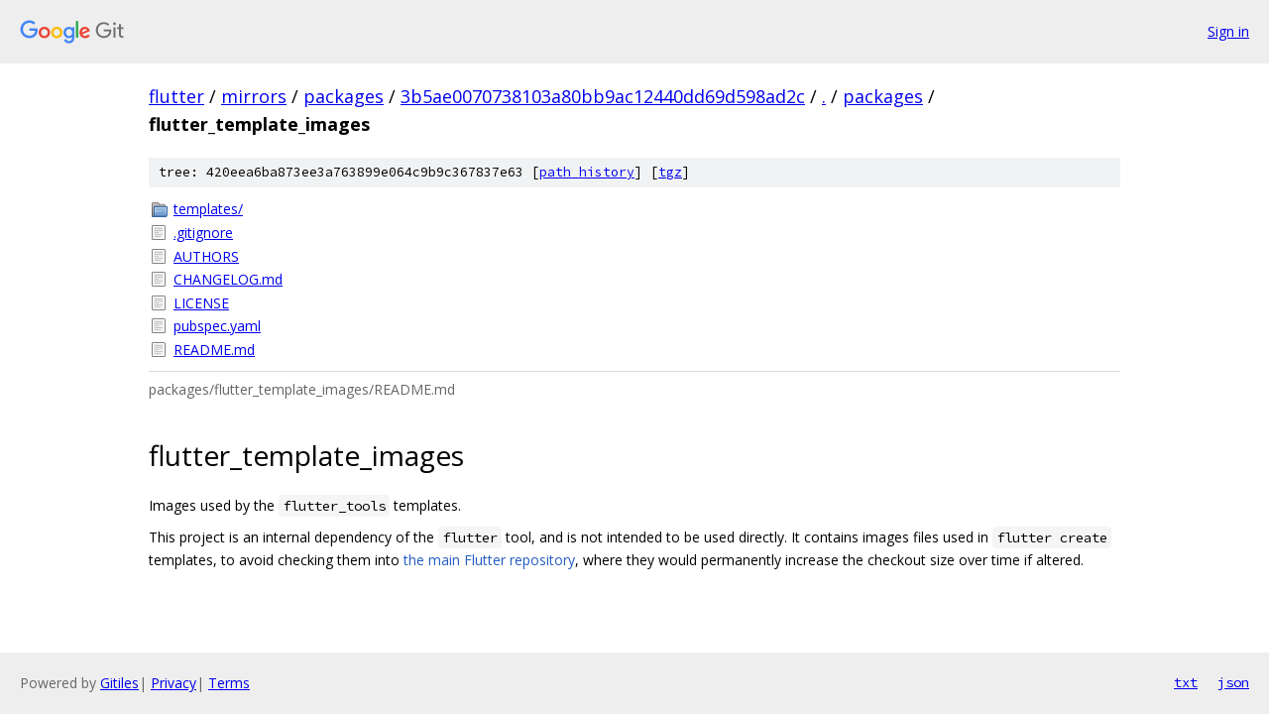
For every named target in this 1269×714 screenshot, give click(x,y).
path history (586, 172)
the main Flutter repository (489, 559)
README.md (214, 349)
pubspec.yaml (217, 325)
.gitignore (203, 232)
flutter (176, 96)
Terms (229, 682)
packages (343, 96)
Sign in (1228, 31)
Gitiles (119, 682)
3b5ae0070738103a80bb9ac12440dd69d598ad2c (603, 96)
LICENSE (201, 303)
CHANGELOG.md (228, 279)
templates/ (208, 208)
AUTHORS (206, 256)
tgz (670, 172)
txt (1186, 682)
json (1233, 682)
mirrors (254, 96)
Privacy (173, 682)
